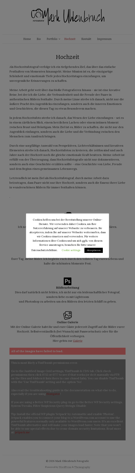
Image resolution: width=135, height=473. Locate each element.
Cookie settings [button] (71, 250)
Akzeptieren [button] (94, 250)
